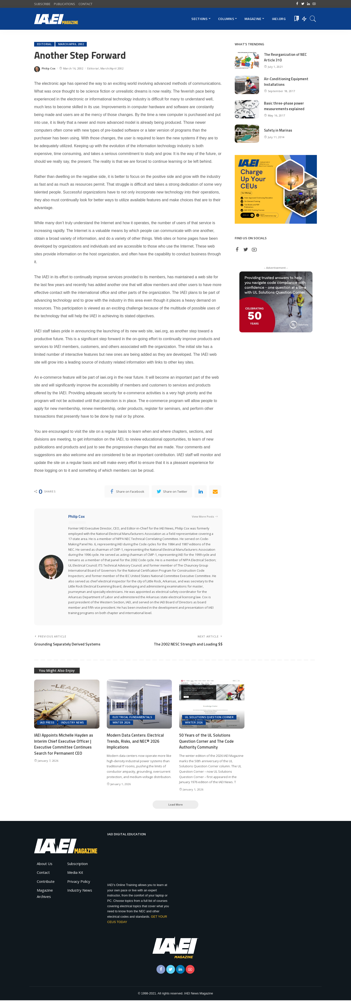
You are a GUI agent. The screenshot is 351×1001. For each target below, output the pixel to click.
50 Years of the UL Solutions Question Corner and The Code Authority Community (206, 741)
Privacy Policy (78, 882)
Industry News (72, 723)
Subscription (77, 864)
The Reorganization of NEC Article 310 (286, 57)
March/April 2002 (71, 44)
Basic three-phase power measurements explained (284, 106)
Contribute (46, 882)
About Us (44, 864)
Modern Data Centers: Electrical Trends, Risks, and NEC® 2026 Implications (135, 741)
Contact (43, 873)
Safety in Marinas (278, 130)
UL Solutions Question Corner (209, 718)
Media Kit (75, 873)
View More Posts (205, 516)
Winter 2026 (121, 723)
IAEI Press (47, 723)
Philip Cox (48, 68)
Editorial (44, 44)
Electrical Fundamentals (132, 718)
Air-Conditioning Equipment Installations (286, 81)
